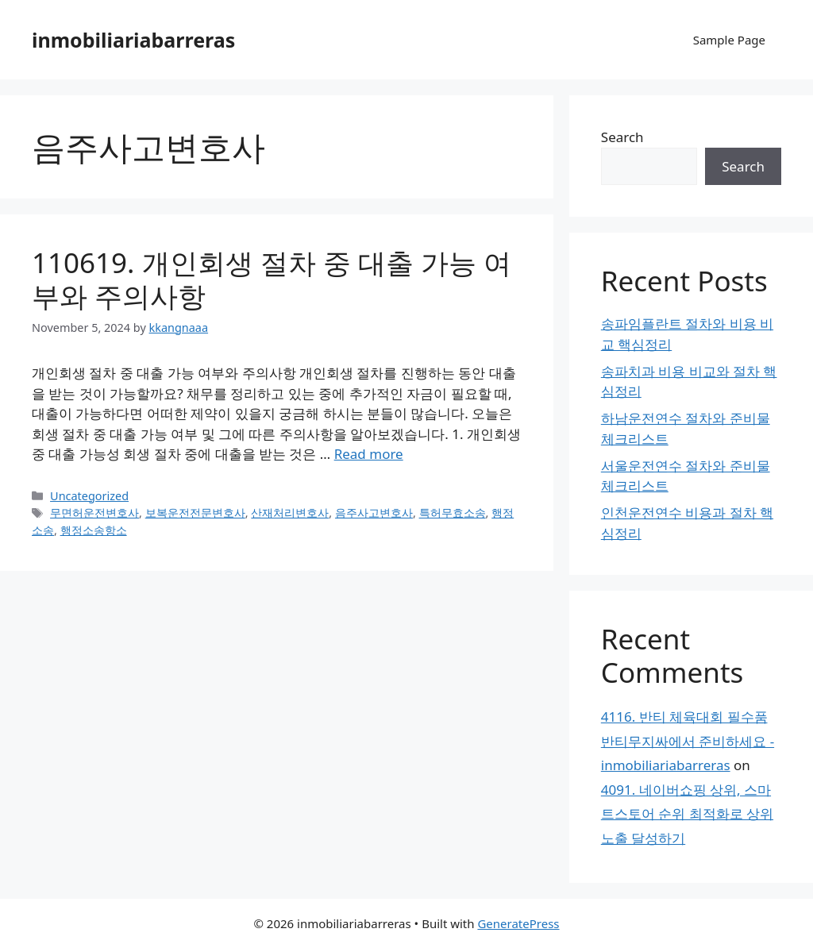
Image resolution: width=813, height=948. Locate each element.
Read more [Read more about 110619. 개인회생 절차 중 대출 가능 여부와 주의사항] (368, 454)
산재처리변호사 (290, 512)
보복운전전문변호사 (195, 512)
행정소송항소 (93, 530)
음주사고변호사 (374, 512)
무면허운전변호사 (94, 512)
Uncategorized (89, 495)
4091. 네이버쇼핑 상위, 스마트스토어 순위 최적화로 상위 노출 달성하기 (687, 813)
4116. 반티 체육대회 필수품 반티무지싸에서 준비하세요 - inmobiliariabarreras (687, 740)
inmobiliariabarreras (133, 39)
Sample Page (729, 40)
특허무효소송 (452, 512)
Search (622, 137)
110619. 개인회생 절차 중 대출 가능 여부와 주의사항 (271, 279)
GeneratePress (518, 923)
